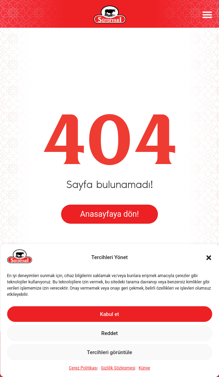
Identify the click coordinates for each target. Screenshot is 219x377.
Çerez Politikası (83, 368)
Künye (144, 368)
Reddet (109, 333)
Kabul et (109, 314)
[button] (208, 257)
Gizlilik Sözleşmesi (118, 368)
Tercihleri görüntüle (109, 352)
